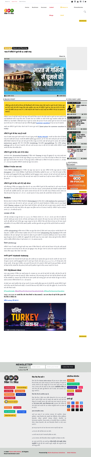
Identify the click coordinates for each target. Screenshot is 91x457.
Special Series (21, 394)
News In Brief (11, 401)
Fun (81, 387)
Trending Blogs (9, 387)
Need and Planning (20, 48)
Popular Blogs (20, 391)
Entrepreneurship (73, 383)
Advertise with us (10, 415)
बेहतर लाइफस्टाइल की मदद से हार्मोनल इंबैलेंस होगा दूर (81, 122)
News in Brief (64, 11)
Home (27, 7)
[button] (85, 11)
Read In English (9, 398)
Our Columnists (9, 411)
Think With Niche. (15, 451)
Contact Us (8, 407)
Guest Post (14, 1)
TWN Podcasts (9, 394)
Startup (78, 390)
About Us (7, 1)
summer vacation (43, 123)
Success (44, 7)
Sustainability (72, 387)
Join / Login (21, 411)
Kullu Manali (42, 137)
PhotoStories (78, 7)
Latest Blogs (51, 11)
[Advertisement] (47, 31)
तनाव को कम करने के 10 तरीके (81, 150)
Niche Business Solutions (56, 452)
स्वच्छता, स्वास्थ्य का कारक (81, 106)
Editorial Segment (72, 164)
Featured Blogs (21, 387)
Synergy (8, 48)
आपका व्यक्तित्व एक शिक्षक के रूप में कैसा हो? (81, 136)
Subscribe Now (68, 367)
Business (35, 7)
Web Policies (22, 1)
